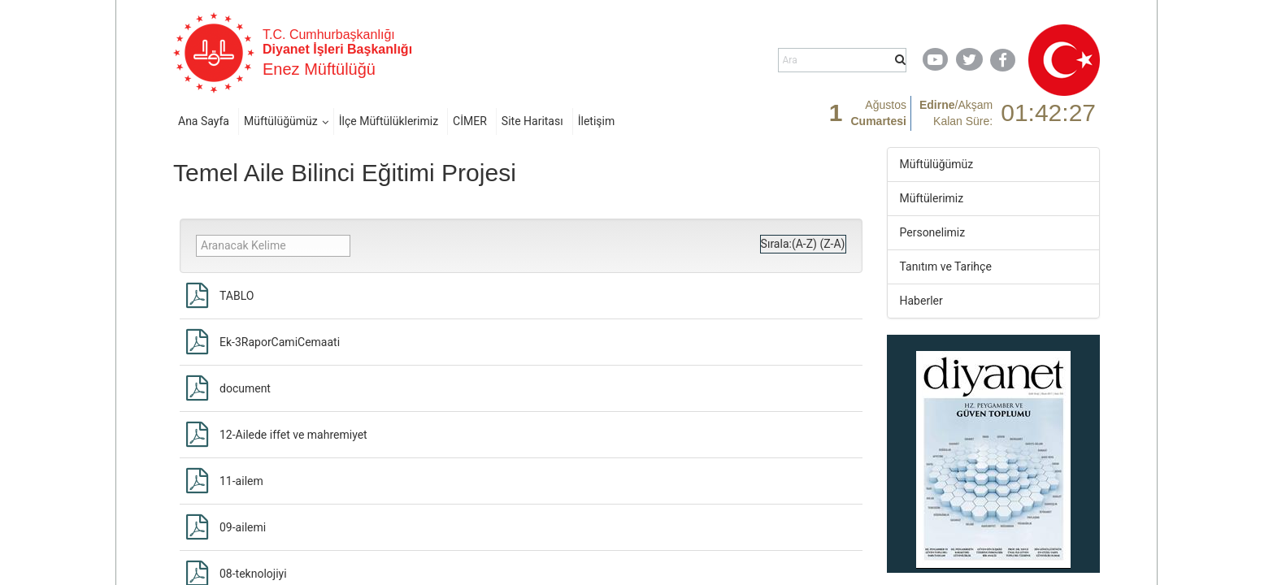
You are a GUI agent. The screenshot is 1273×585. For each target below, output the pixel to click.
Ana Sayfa (203, 121)
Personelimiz (933, 232)
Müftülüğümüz (281, 121)
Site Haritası (532, 121)
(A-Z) (804, 243)
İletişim (596, 121)
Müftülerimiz (932, 198)
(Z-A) (832, 243)
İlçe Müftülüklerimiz (388, 121)
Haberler (921, 300)
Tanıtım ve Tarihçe (946, 266)
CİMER (470, 121)
